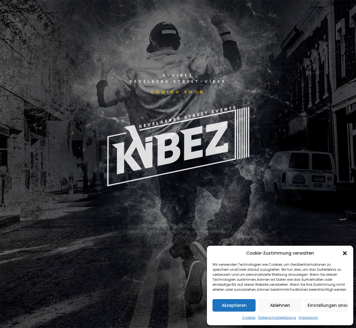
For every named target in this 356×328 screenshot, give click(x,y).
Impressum (308, 317)
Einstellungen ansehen (328, 305)
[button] (345, 253)
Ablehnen (280, 305)
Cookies (249, 317)
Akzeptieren (234, 305)
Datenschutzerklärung (277, 317)
